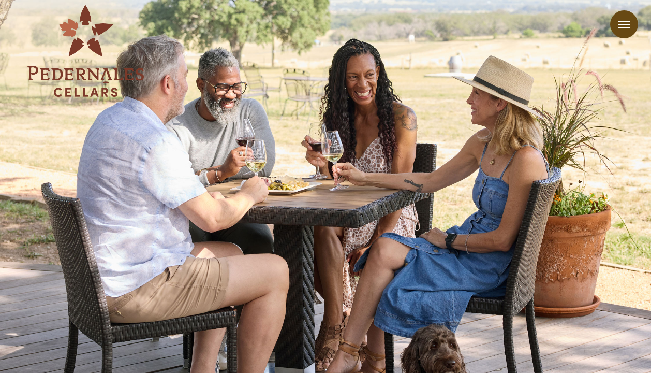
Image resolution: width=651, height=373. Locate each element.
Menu (624, 24)
